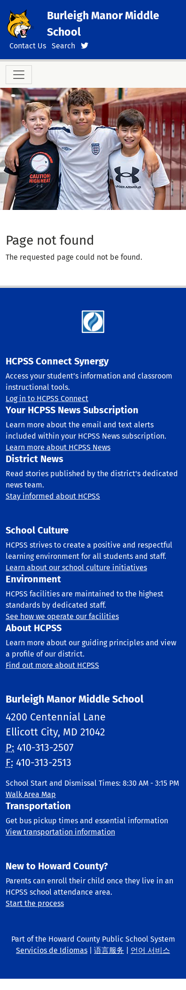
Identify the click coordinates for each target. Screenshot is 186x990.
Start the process (35, 903)
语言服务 (109, 950)
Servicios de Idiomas (51, 950)
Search (63, 45)
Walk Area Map (31, 794)
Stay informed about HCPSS (53, 496)
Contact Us (27, 45)
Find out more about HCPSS (52, 665)
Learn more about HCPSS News (58, 447)
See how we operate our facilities (62, 616)
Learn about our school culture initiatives (76, 567)
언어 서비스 (150, 950)
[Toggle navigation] (19, 74)
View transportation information (60, 832)
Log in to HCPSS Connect (47, 398)
